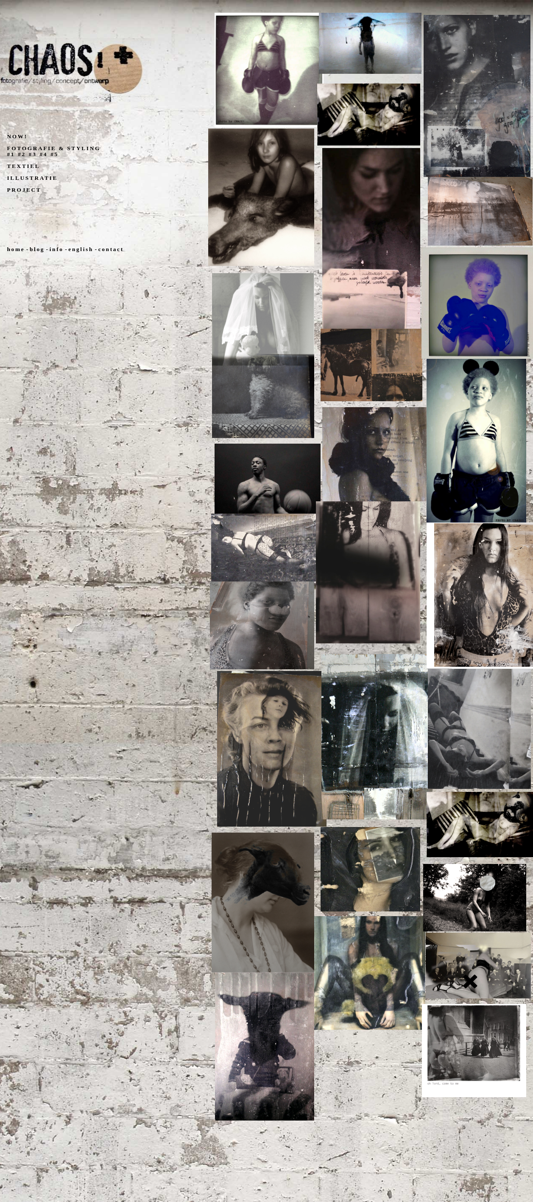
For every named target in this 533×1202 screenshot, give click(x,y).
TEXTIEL (23, 166)
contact (111, 249)
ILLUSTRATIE (32, 178)
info (57, 249)
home (16, 249)
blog (37, 249)
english (80, 249)
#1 (11, 154)
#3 (33, 154)
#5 (54, 154)
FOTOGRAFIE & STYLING (53, 148)
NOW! (17, 136)
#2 (22, 154)
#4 (44, 154)
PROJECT (24, 190)
